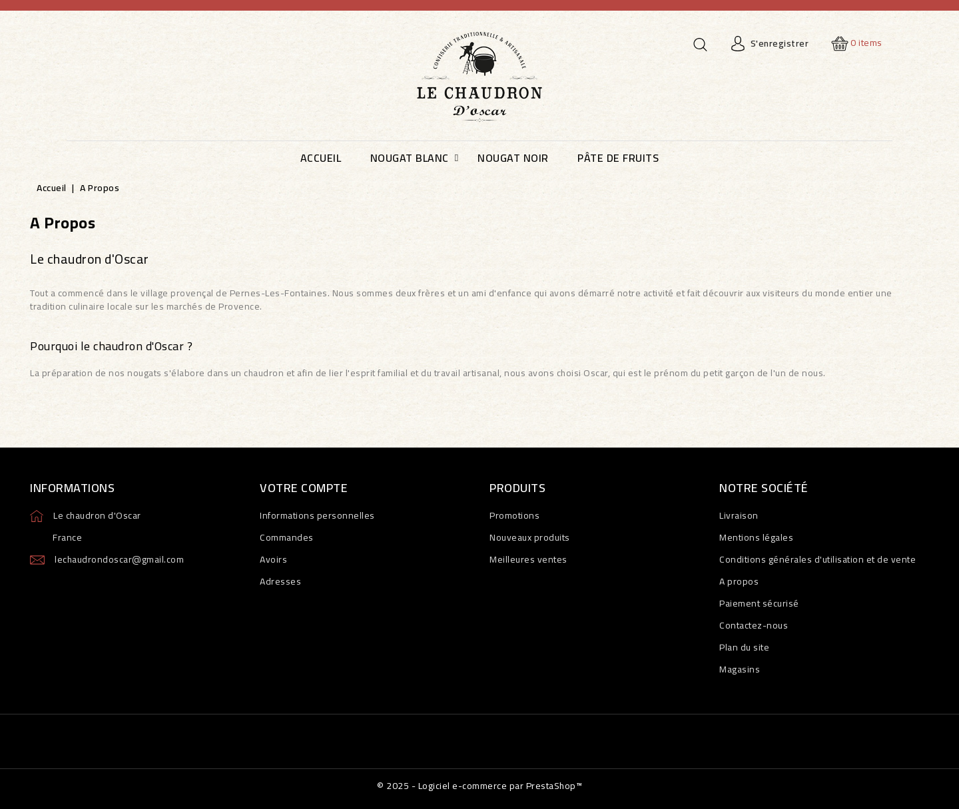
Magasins (739, 669)
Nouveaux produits (529, 537)
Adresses (280, 581)
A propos (739, 581)
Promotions (514, 515)
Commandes (287, 537)
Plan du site (744, 647)
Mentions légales (756, 537)
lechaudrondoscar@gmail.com (119, 559)
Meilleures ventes (528, 559)
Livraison (739, 515)
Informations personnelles (317, 515)
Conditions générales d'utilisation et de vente (817, 559)
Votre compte (304, 488)
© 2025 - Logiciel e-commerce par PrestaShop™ (479, 785)
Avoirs (273, 559)
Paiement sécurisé (759, 603)
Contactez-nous (753, 625)
